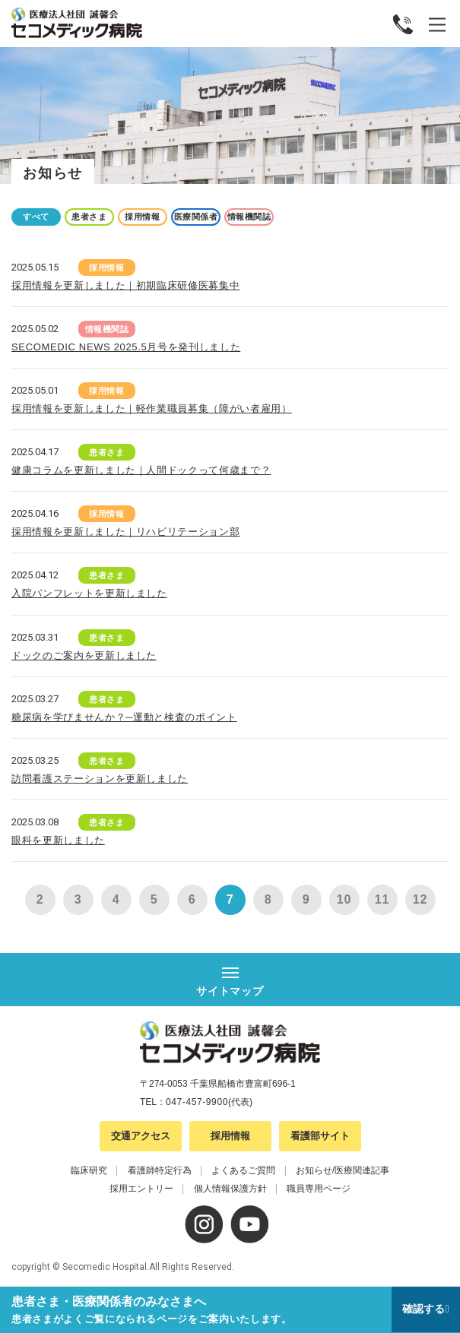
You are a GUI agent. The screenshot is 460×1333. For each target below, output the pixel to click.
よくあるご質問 (243, 1170)
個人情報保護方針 (230, 1188)
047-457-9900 (197, 1102)
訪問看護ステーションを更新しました (99, 778)
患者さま (88, 216)
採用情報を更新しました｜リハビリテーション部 (125, 531)
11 (382, 899)
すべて (36, 216)
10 (344, 899)
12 (420, 899)
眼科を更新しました (58, 840)
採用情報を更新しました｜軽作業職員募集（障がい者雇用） (151, 408)
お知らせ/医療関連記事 (342, 1170)
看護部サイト (320, 1135)
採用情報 (142, 216)
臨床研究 (89, 1170)
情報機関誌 (249, 216)
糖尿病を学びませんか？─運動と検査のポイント (124, 717)
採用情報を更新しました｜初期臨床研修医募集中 (125, 285)
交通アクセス (140, 1135)
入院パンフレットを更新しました (89, 593)
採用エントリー (141, 1188)
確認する (423, 1309)
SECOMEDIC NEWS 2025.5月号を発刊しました (125, 347)
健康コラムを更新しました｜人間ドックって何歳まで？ (141, 470)
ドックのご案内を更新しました (84, 655)
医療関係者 (196, 216)
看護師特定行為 (160, 1170)
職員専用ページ (319, 1188)
